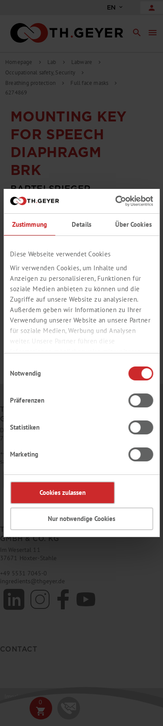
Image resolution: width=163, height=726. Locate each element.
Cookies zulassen (63, 492)
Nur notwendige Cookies (81, 518)
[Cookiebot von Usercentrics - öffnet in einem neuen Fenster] (116, 201)
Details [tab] (81, 224)
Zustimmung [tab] (29, 224)
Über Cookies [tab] (133, 224)
